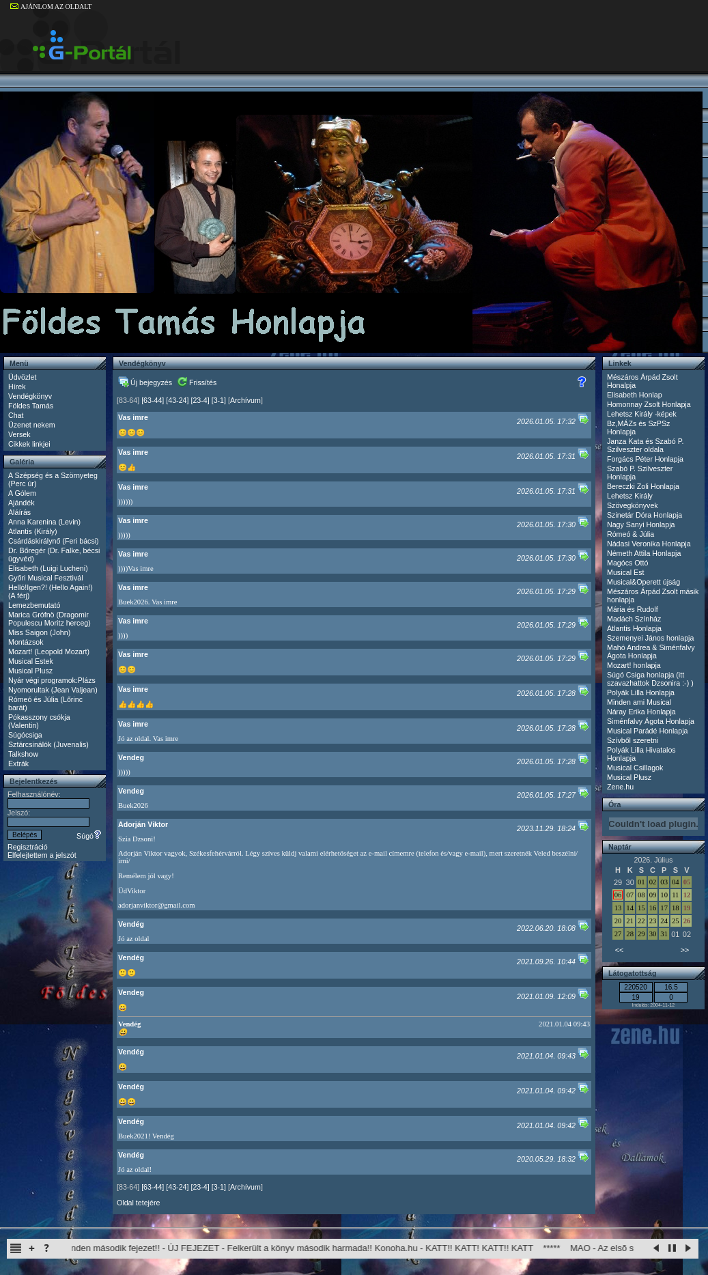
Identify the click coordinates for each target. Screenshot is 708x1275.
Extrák (18, 763)
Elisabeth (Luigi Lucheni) (48, 568)
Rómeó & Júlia (630, 534)
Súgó (89, 836)
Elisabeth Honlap (634, 395)
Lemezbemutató (34, 605)
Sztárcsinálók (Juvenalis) (48, 744)
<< (619, 950)
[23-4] (199, 400)
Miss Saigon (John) (39, 632)
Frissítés (196, 382)
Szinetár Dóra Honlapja (644, 515)
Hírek (16, 386)
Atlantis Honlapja (634, 628)
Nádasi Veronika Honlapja (649, 544)
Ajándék (21, 503)
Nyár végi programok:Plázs (52, 680)
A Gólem (22, 493)
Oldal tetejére (138, 1203)
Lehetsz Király (630, 496)
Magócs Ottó (627, 563)
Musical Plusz (30, 671)
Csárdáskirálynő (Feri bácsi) (53, 541)
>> (685, 950)
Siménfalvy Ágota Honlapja (650, 721)
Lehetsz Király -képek (642, 414)
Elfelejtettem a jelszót (42, 855)
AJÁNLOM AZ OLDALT (51, 6)
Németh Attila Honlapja (644, 553)
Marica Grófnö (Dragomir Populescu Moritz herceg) (49, 619)
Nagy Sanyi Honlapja (641, 524)
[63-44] (152, 400)
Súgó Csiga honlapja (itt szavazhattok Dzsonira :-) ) (650, 679)
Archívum (245, 400)
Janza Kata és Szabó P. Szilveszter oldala (645, 445)
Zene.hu (620, 787)
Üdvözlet (22, 377)
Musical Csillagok (635, 767)
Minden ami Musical (639, 702)
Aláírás (19, 512)
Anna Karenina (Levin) (44, 522)
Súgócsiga (25, 735)
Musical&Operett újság (643, 582)
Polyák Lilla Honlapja (641, 692)
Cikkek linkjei (29, 444)
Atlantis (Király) (32, 531)
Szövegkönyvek (632, 505)
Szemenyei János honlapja (650, 638)
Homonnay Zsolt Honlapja (649, 404)
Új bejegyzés (145, 382)
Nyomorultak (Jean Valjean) (53, 690)
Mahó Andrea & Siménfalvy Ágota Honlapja (651, 651)
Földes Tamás (30, 406)
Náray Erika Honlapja (641, 711)
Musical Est (625, 572)
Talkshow (23, 754)
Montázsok (26, 642)
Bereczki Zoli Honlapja (643, 486)
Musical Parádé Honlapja (647, 731)
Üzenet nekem (31, 425)
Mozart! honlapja (634, 665)
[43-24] (177, 400)
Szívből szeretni (632, 740)
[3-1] (219, 400)
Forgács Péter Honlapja (645, 459)
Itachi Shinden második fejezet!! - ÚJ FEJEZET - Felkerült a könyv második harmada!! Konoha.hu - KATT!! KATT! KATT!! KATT (300, 1248)
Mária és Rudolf (632, 609)
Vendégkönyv (30, 396)
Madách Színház (634, 619)
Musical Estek (30, 661)
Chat (16, 415)
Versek (19, 434)
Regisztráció (28, 847)
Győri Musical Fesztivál (45, 578)
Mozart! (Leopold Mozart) (48, 651)
